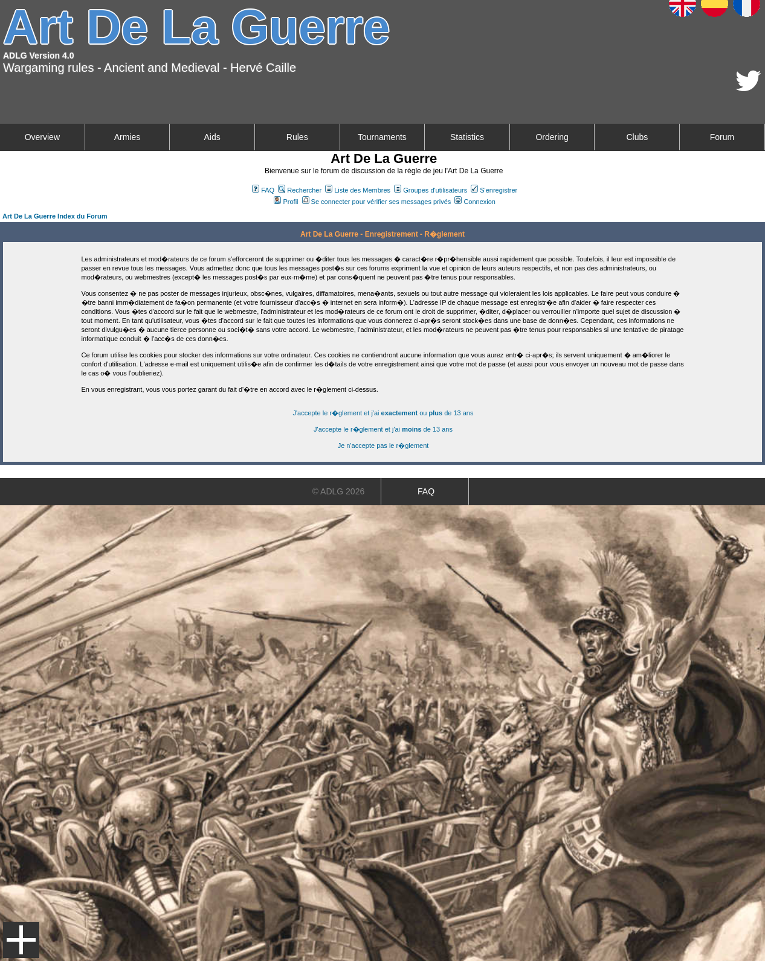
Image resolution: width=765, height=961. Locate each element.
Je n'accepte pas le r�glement (383, 445)
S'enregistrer (494, 190)
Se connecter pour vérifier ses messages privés (376, 201)
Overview (42, 137)
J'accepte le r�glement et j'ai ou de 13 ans (383, 413)
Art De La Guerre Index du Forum (55, 216)
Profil (286, 201)
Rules (297, 137)
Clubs (637, 137)
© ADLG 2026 (338, 491)
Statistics (467, 137)
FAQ (263, 190)
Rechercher (299, 190)
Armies (127, 137)
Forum (722, 137)
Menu (21, 940)
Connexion (474, 201)
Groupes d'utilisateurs (430, 190)
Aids (212, 137)
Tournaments (382, 137)
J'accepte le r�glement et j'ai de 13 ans (383, 429)
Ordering (551, 137)
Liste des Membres (357, 190)
